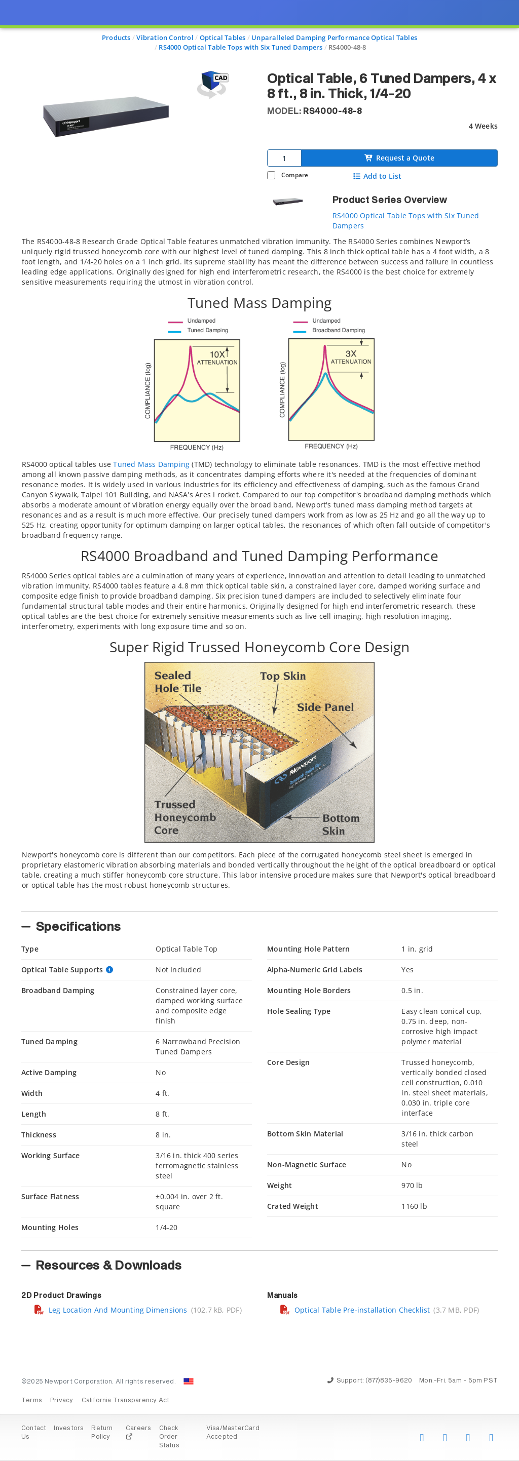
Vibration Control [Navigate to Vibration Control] (165, 37)
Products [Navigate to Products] (116, 37)
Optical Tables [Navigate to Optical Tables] (223, 37)
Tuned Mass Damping (151, 464)
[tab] (259, 571)
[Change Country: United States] (188, 1381)
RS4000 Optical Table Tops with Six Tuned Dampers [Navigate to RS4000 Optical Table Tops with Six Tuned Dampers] (240, 47)
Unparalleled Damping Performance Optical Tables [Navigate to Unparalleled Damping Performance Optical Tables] (334, 37)
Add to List (377, 176)
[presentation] (259, 730)
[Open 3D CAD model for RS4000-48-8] (211, 84)
